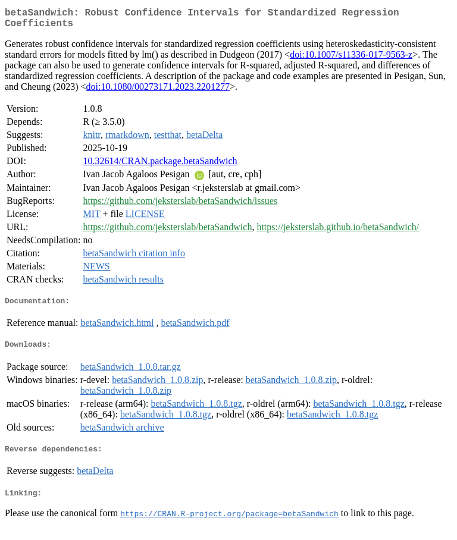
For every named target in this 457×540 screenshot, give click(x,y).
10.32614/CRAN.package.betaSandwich (160, 166)
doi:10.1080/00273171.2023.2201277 (158, 91)
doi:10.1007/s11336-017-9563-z (351, 59)
